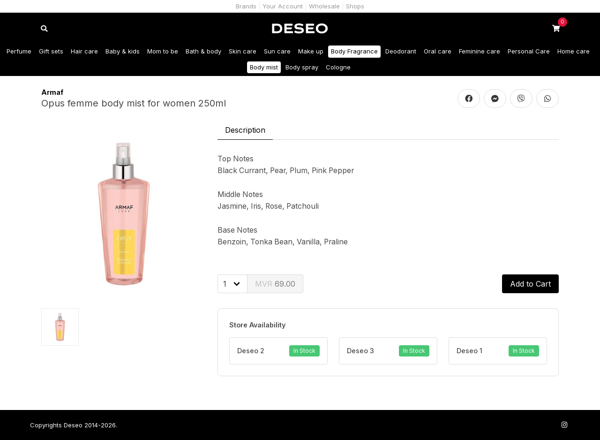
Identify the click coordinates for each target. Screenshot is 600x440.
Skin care (242, 51)
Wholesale (324, 6)
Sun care (277, 51)
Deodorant (400, 51)
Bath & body (203, 51)
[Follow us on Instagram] (564, 425)
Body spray (301, 67)
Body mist (264, 67)
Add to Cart (530, 283)
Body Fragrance (354, 51)
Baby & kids (122, 51)
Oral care (437, 51)
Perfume (19, 51)
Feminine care (479, 51)
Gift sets (51, 51)
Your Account (282, 6)
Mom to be (162, 51)
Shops (355, 6)
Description (245, 130)
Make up (310, 51)
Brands (246, 6)
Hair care (84, 51)
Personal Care (529, 51)
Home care (573, 51)
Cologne (338, 67)
